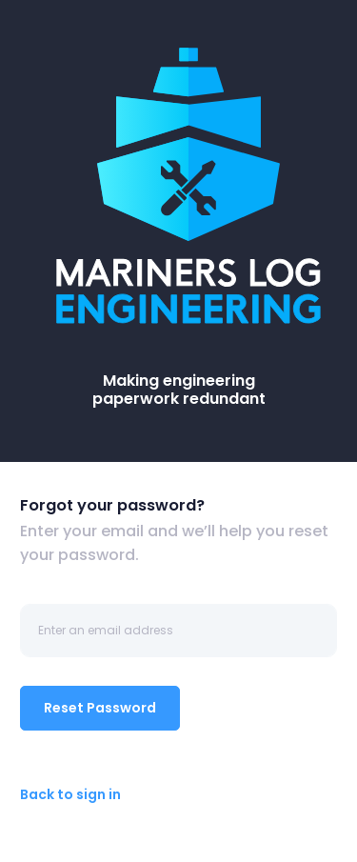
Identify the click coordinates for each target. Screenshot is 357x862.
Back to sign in (70, 794)
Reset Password (100, 707)
